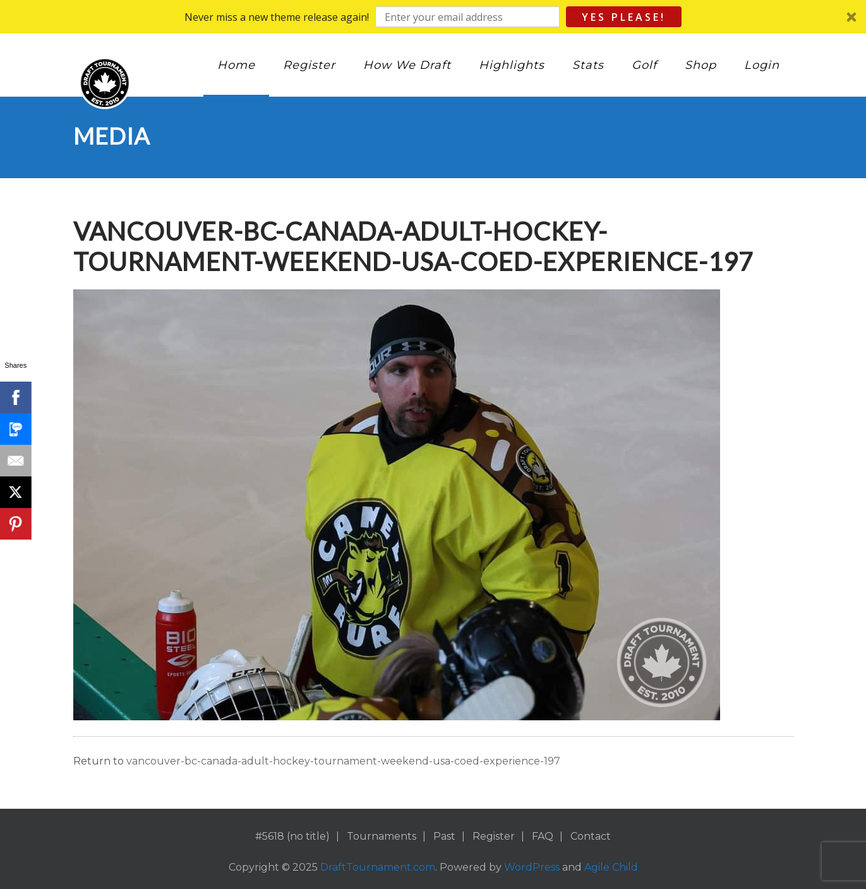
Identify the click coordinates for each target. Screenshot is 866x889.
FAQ (542, 836)
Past (444, 836)
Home (236, 65)
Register (309, 65)
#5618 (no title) (292, 836)
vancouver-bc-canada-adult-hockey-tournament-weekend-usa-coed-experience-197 (343, 761)
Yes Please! (624, 17)
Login (761, 65)
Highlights (511, 65)
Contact (590, 836)
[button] (433, 16)
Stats (588, 65)
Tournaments (381, 836)
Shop (700, 65)
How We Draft (407, 65)
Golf (644, 65)
